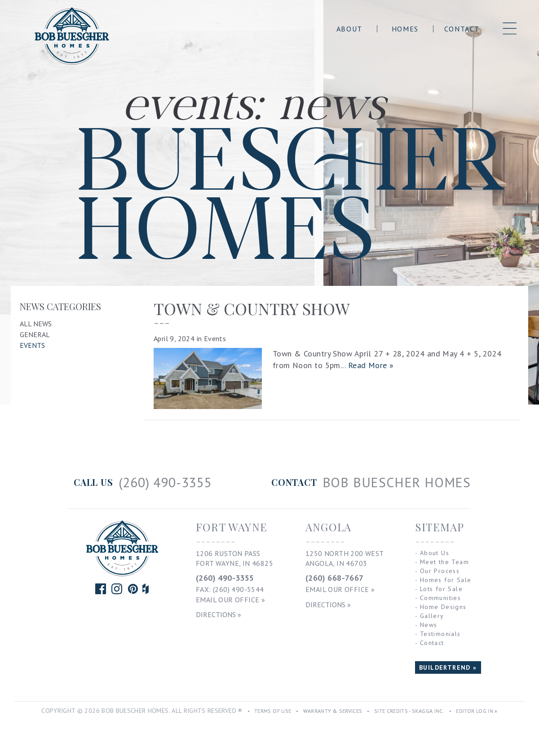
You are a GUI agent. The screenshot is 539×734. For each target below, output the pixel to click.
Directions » (218, 614)
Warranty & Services (332, 710)
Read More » (371, 365)
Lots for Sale (441, 589)
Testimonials (440, 634)
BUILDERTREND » (448, 667)
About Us (434, 553)
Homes (405, 28)
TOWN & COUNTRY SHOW (252, 308)
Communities (440, 598)
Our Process (439, 571)
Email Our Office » (230, 599)
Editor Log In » (476, 710)
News (428, 625)
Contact (462, 28)
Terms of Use (272, 710)
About (349, 28)
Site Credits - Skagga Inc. (409, 710)
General (35, 334)
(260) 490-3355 (225, 578)
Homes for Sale (446, 580)
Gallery (432, 616)
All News (36, 323)
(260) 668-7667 (334, 578)
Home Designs (443, 607)
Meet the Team (444, 562)
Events (32, 345)
